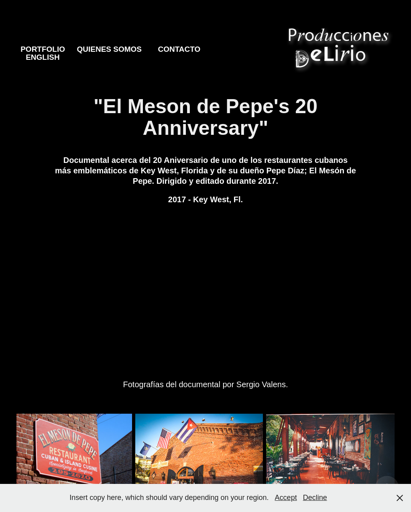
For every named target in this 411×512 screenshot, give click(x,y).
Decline (315, 498)
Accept (286, 498)
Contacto (179, 49)
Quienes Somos (109, 49)
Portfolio (42, 49)
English (42, 57)
